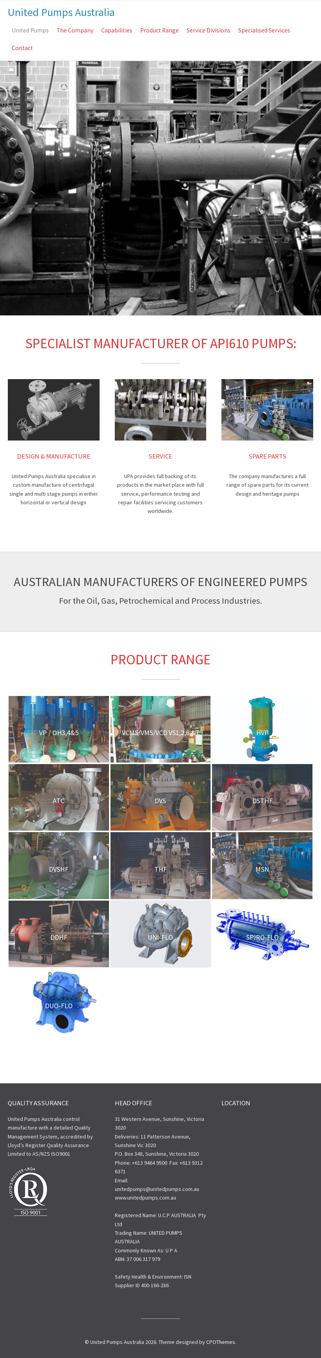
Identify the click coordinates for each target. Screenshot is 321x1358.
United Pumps (30, 30)
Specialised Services (264, 30)
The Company (75, 30)
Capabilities (116, 30)
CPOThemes (220, 1341)
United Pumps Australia (61, 12)
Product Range (159, 30)
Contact (22, 48)
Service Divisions (208, 30)
